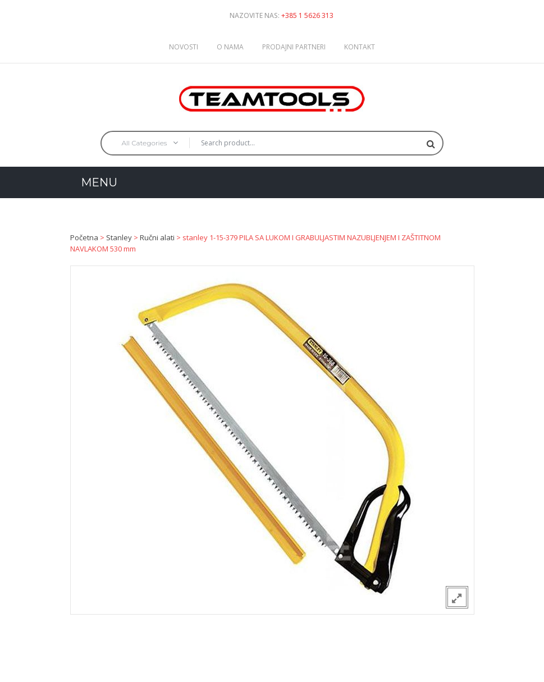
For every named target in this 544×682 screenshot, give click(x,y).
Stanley (119, 237)
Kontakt (359, 47)
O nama (230, 47)
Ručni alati (157, 237)
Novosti (183, 47)
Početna (84, 237)
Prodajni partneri (294, 47)
